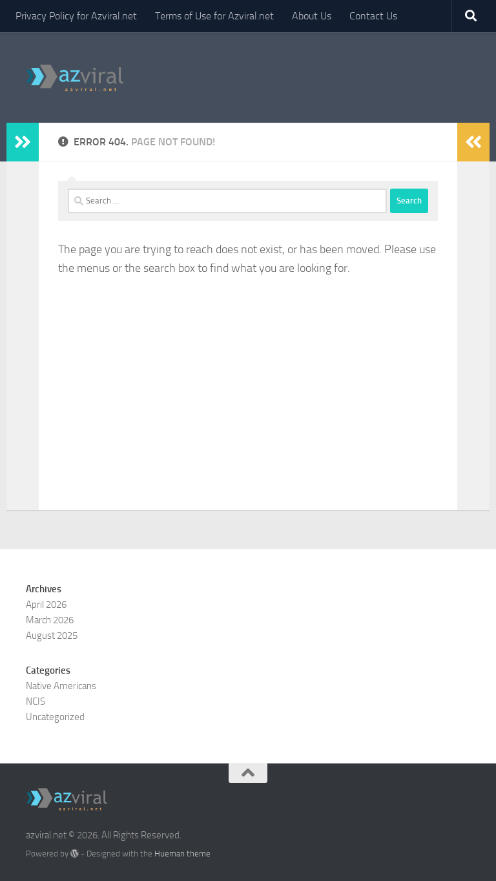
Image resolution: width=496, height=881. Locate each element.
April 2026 (46, 604)
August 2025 (52, 635)
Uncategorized (55, 717)
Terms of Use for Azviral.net (214, 16)
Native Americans (61, 686)
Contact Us (373, 16)
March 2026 (50, 620)
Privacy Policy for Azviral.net (76, 16)
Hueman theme (182, 853)
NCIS (35, 701)
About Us (311, 16)
